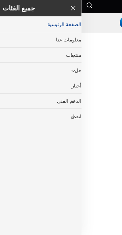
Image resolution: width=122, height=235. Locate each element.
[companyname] (61, 23)
